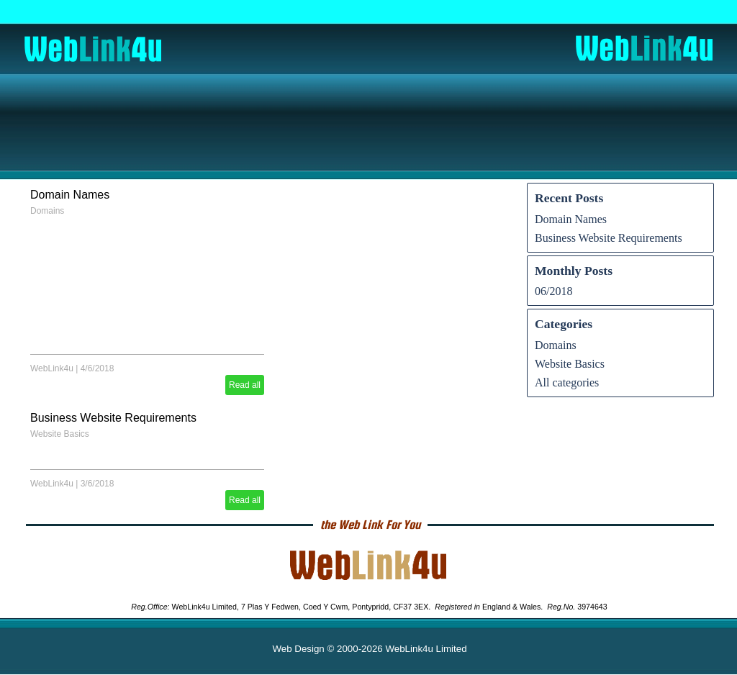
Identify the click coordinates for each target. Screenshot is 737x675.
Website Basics (59, 434)
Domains (47, 211)
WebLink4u (51, 368)
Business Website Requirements (113, 418)
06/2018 (553, 291)
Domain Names (69, 195)
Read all (245, 385)
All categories (567, 382)
